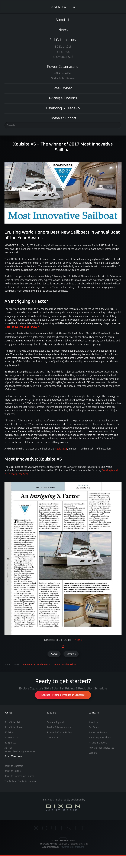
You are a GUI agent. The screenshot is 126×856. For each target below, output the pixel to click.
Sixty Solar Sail (63, 56)
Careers (92, 753)
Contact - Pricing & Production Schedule (63, 695)
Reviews (71, 654)
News (63, 30)
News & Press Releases (101, 748)
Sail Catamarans (62, 40)
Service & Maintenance (58, 727)
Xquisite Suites (12, 771)
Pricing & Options (63, 98)
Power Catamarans (62, 66)
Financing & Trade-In (63, 108)
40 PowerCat (63, 73)
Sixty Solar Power (63, 78)
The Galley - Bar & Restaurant (20, 781)
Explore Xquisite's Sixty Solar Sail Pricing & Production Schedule (63, 688)
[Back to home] (63, 6)
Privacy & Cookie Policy (59, 732)
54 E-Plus (63, 51)
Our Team (93, 727)
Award (54, 654)
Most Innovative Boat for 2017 (21, 327)
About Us (63, 20)
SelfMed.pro (78, 847)
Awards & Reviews (98, 732)
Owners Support (63, 118)
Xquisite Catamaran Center (19, 776)
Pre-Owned (63, 88)
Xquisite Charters (13, 766)
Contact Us (52, 737)
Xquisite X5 (61, 449)
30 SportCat (63, 46)
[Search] (63, 125)
